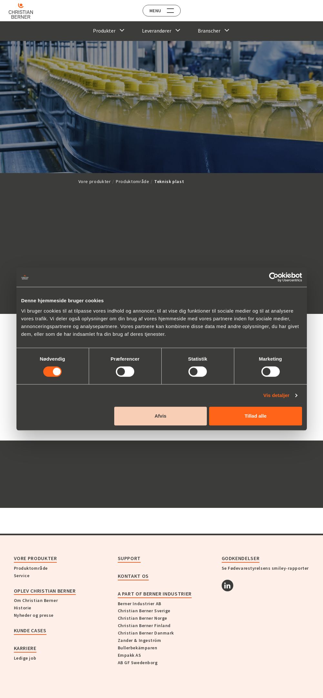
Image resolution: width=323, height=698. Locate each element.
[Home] (23, 11)
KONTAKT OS (133, 576)
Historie (22, 608)
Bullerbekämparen (137, 648)
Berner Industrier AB (139, 603)
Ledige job (25, 658)
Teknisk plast (169, 181)
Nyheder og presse (34, 615)
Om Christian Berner (36, 600)
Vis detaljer (276, 395)
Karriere (25, 648)
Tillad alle (256, 416)
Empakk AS (129, 655)
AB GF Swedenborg (138, 662)
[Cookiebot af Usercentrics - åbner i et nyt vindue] (274, 277)
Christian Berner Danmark (146, 633)
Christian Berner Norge (142, 618)
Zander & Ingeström (139, 640)
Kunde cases (30, 630)
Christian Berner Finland (144, 625)
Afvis (161, 416)
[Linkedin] (227, 585)
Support (129, 558)
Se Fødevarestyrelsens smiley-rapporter (265, 568)
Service (22, 575)
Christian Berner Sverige (144, 611)
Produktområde (132, 181)
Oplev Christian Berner (45, 590)
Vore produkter (94, 181)
